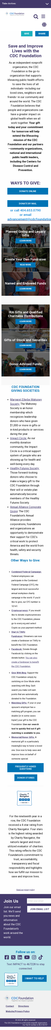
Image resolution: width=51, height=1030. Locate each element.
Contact (10, 1006)
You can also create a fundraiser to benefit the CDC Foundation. (25, 662)
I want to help (34, 978)
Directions (23, 1006)
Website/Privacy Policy (18, 1011)
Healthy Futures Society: (24, 468)
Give (26, 33)
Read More (25, 265)
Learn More (25, 241)
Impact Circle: (18, 438)
